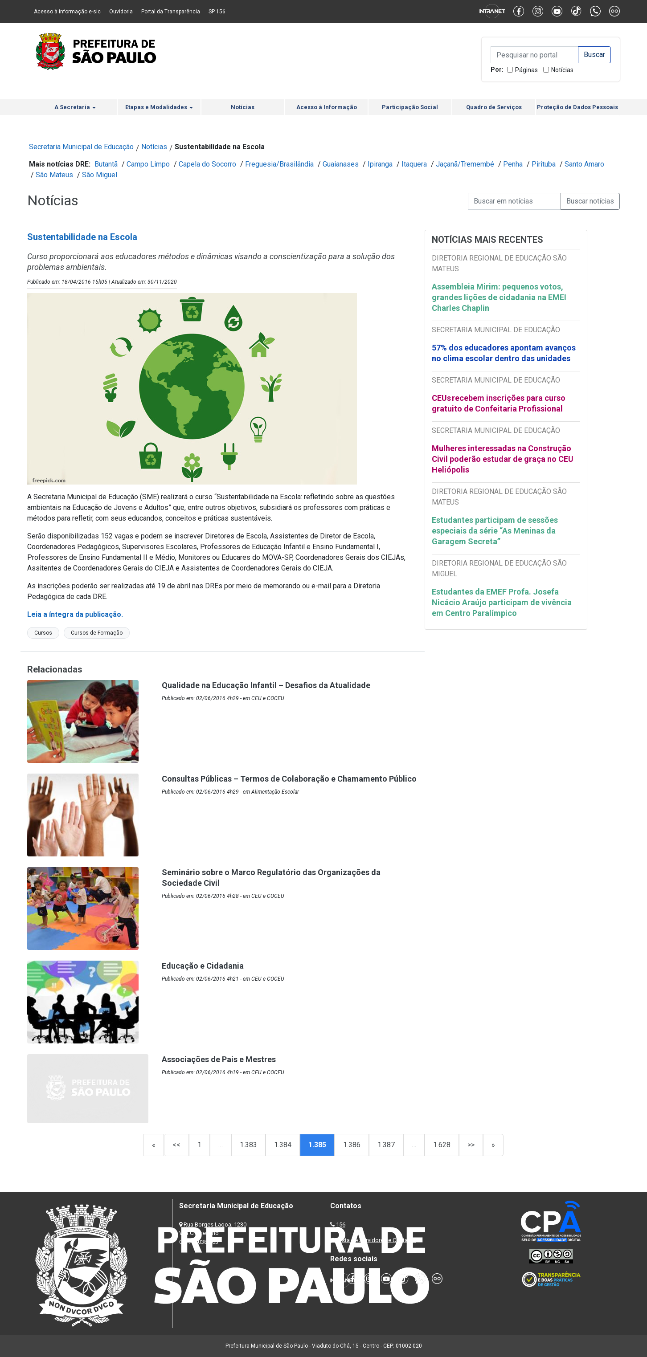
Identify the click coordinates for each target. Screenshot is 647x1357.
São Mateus (54, 175)
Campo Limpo (148, 164)
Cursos (43, 633)
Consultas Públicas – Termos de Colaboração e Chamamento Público (289, 778)
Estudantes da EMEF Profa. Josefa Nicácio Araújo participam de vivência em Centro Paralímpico (502, 602)
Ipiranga (380, 164)
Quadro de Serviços (494, 107)
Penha (513, 164)
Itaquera (414, 164)
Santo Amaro (584, 164)
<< (176, 1145)
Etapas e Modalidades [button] (159, 107)
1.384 (282, 1145)
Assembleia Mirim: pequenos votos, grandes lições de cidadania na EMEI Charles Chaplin (499, 297)
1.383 (248, 1145)
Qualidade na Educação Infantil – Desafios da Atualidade (266, 685)
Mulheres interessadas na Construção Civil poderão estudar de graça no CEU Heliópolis (502, 459)
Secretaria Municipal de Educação (81, 147)
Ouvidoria (121, 11)
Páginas (526, 70)
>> (471, 1145)
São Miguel (99, 175)
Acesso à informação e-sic (67, 11)
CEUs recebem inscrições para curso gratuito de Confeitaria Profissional (498, 403)
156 (340, 1224)
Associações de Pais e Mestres (219, 1059)
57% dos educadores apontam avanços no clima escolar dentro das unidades (504, 353)
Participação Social (410, 107)
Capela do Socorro (207, 164)
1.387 (386, 1145)
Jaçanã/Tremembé (465, 164)
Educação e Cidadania (203, 965)
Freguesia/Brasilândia (279, 164)
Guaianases (341, 164)
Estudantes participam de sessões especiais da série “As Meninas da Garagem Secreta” (495, 530)
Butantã (106, 164)
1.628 (441, 1145)
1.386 (351, 1145)
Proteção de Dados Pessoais (577, 107)
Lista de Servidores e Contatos (376, 1240)
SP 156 (217, 11)
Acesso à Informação (326, 107)
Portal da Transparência (170, 11)
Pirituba (544, 164)
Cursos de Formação (97, 633)
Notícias (562, 70)
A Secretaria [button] (75, 107)
